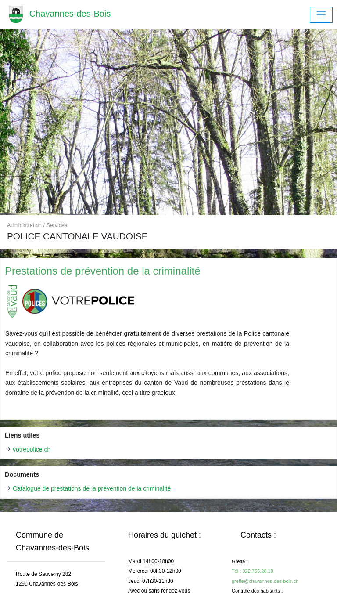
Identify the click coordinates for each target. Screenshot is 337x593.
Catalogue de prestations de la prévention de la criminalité (92, 488)
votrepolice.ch (31, 449)
